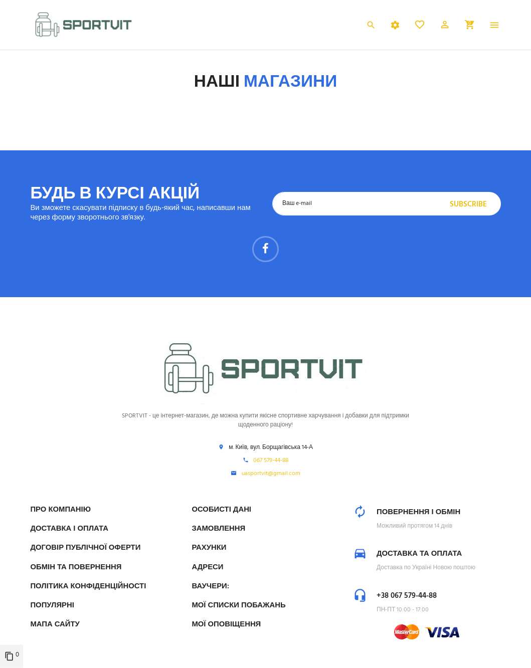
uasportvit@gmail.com (271, 474)
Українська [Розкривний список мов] (339, 26)
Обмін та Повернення (75, 567)
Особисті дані (221, 510)
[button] (444, 26)
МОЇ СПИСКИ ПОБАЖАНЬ (238, 605)
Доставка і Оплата (69, 529)
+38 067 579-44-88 (407, 596)
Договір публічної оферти (85, 548)
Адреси (207, 567)
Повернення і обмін (418, 512)
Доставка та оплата (419, 554)
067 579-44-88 (270, 461)
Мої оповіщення (226, 624)
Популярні (52, 605)
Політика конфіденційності (88, 586)
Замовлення (218, 529)
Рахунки (209, 548)
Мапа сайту (54, 624)
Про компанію (60, 510)
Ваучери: (210, 586)
